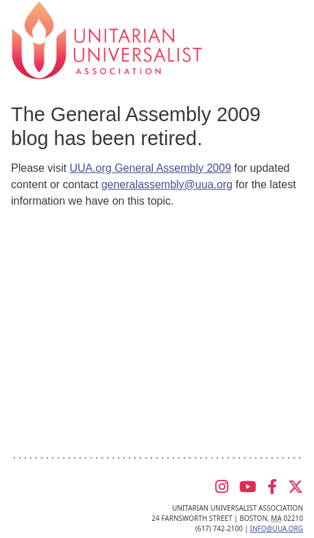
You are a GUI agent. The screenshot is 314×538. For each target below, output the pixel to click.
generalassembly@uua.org (166, 184)
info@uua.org (276, 528)
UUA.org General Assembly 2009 (150, 168)
